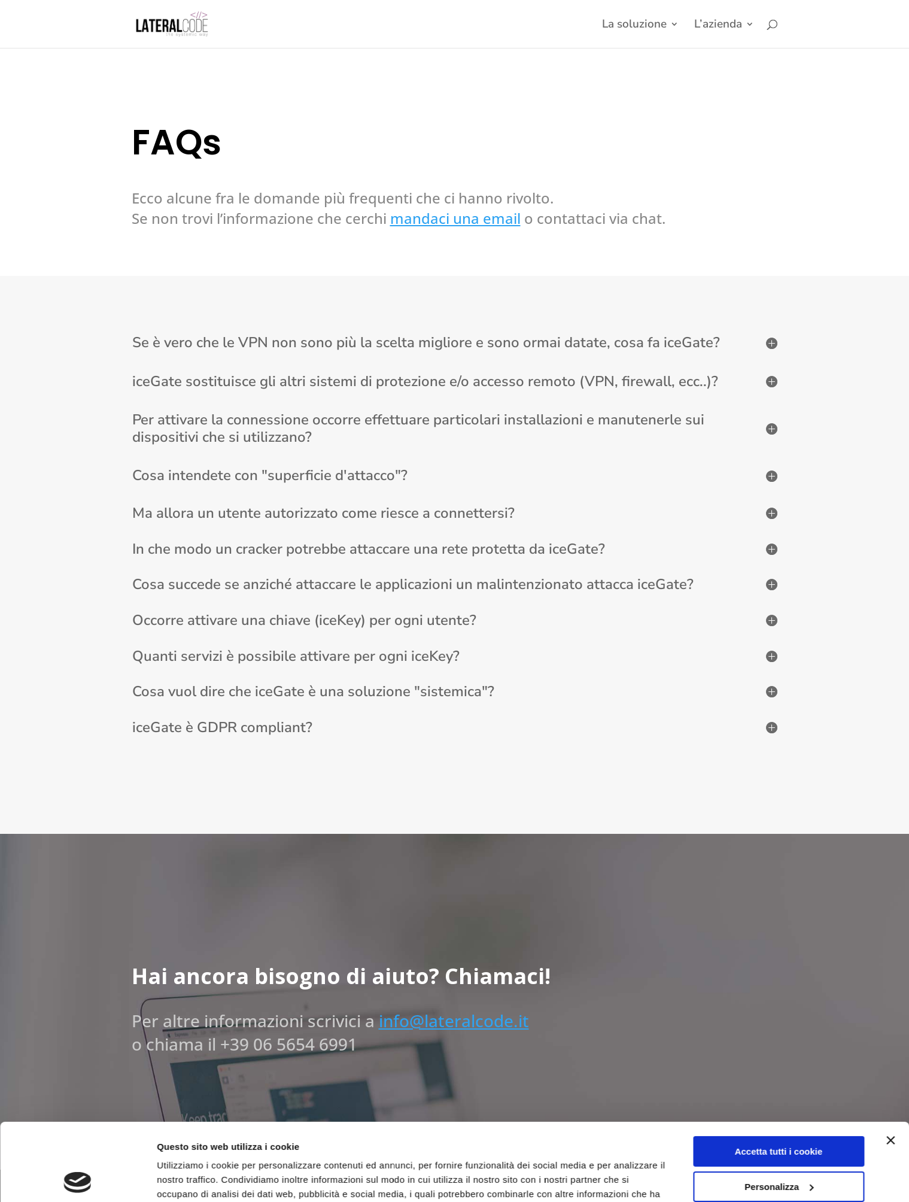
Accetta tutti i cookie (779, 1074)
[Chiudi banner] (890, 1063)
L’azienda (718, 26)
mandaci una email (455, 218)
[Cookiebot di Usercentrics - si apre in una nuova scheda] (77, 1179)
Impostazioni (184, 1178)
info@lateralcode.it (454, 1020)
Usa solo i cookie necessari (778, 1144)
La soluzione (634, 26)
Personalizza (778, 1109)
